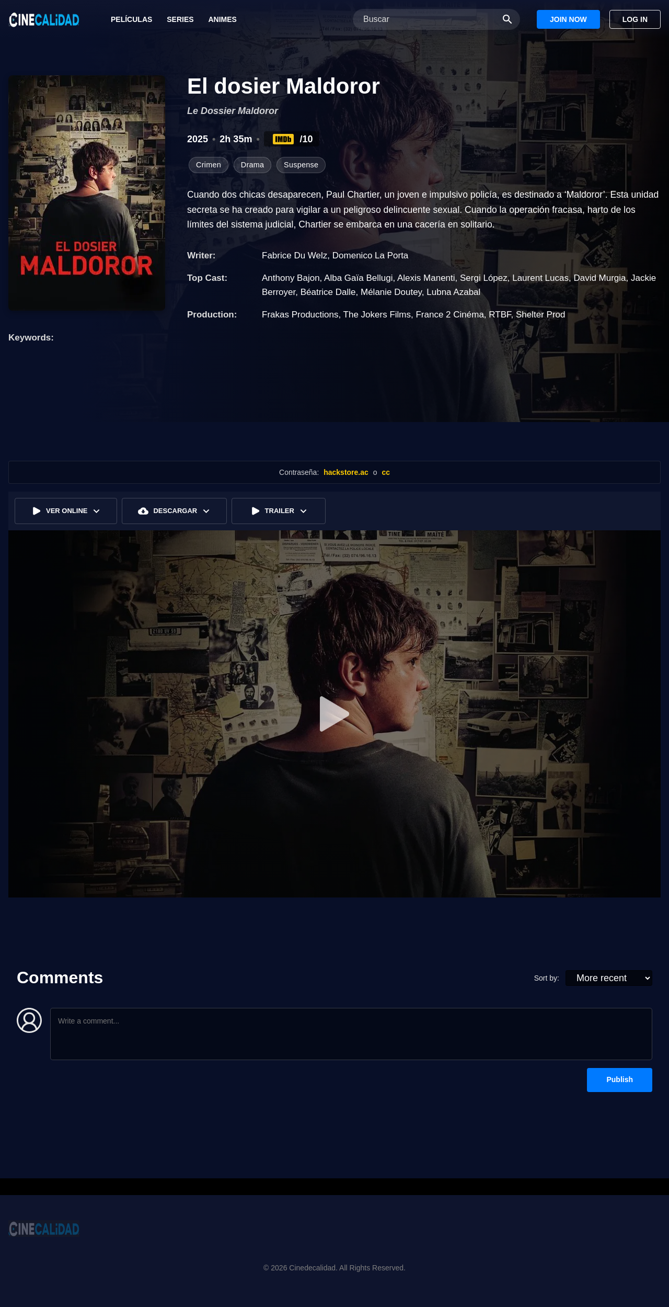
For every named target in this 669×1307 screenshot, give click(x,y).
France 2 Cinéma (449, 315)
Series (180, 19)
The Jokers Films (377, 315)
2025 (197, 139)
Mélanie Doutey (391, 292)
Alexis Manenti (426, 278)
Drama (252, 165)
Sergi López (483, 278)
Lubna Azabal (453, 292)
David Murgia (599, 278)
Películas (131, 19)
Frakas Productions (300, 315)
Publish (619, 1079)
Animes (222, 19)
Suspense (301, 165)
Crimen (208, 165)
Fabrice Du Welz (294, 255)
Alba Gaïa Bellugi (358, 278)
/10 (292, 139)
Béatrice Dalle (328, 292)
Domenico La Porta (370, 255)
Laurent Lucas (540, 278)
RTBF (500, 315)
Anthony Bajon (291, 278)
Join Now (568, 19)
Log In (635, 19)
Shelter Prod (541, 315)
